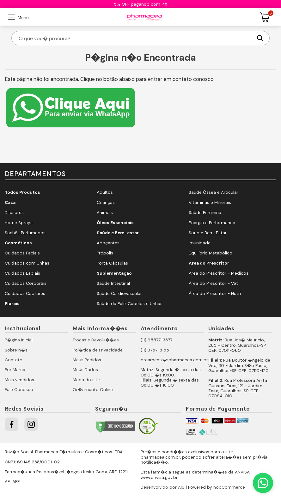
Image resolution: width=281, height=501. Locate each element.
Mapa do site (86, 379)
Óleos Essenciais (115, 222)
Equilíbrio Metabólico (210, 253)
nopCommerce (229, 487)
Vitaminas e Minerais (210, 202)
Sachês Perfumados (25, 232)
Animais (105, 212)
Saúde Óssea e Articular (213, 192)
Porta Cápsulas (112, 263)
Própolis (105, 253)
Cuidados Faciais (22, 253)
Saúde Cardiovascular (119, 293)
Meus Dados (85, 369)
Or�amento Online (93, 389)
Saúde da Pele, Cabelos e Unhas (129, 303)
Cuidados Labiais (22, 273)
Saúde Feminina (205, 212)
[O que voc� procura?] (135, 38)
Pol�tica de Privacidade (98, 350)
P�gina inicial (19, 340)
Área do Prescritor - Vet (213, 283)
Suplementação (114, 273)
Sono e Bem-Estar (208, 232)
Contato (13, 360)
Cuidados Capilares (25, 293)
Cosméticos (18, 243)
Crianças (106, 202)
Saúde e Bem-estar (118, 232)
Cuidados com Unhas (27, 263)
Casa (10, 202)
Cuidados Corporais (25, 283)
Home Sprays (19, 222)
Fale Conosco (19, 389)
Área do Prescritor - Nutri (215, 293)
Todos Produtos (22, 192)
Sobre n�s (16, 350)
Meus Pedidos (87, 360)
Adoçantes (108, 243)
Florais (12, 303)
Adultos (105, 192)
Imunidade (200, 243)
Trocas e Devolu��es (96, 340)
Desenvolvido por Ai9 (163, 487)
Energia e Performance (212, 222)
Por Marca (15, 369)
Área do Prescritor (209, 263)
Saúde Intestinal (113, 283)
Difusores (14, 212)
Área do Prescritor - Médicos (218, 273)
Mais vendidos (19, 379)
